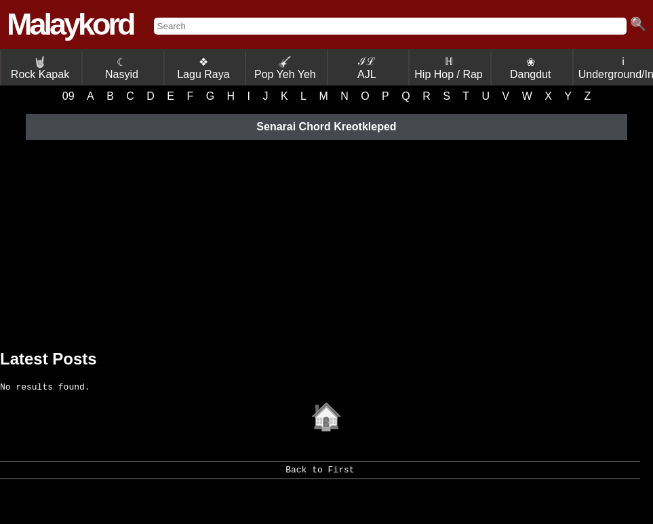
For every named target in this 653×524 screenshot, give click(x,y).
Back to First (319, 476)
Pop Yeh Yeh (285, 68)
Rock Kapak (40, 68)
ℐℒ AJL (366, 68)
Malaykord (70, 24)
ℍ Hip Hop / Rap (448, 68)
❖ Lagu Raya (203, 68)
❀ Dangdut (530, 68)
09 (68, 96)
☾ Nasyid (121, 68)
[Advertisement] (326, 241)
